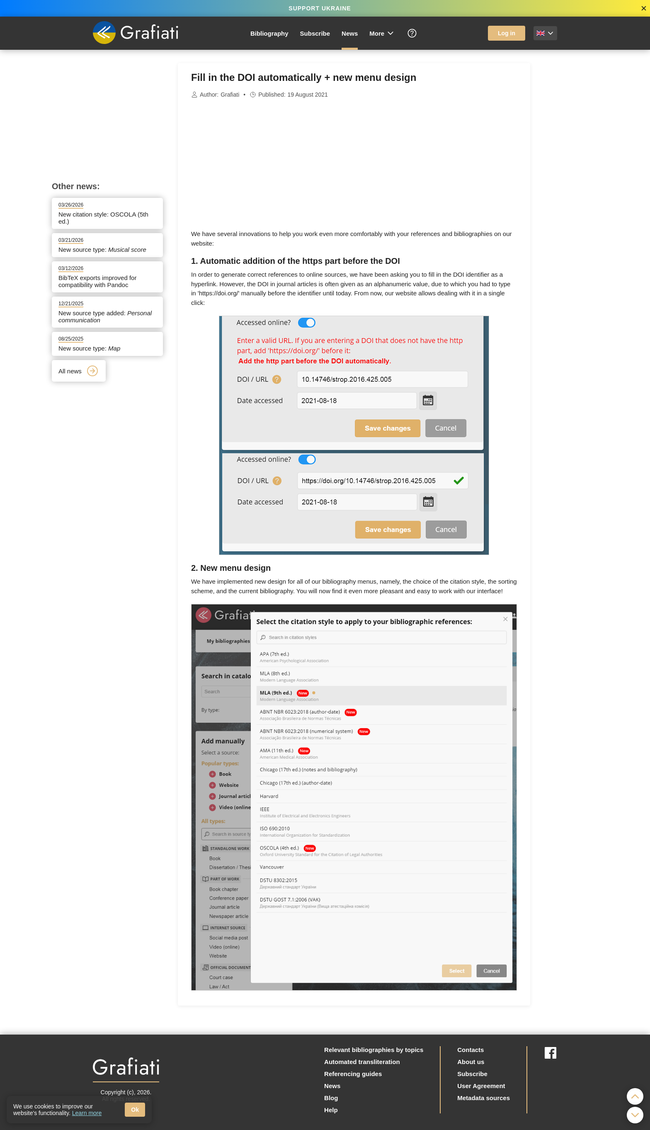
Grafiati (230, 94)
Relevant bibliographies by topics (373, 1049)
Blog (331, 1097)
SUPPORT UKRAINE (320, 8)
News (350, 33)
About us (470, 1061)
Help (331, 1109)
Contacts (470, 1049)
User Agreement (481, 1085)
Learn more (87, 1113)
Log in (506, 33)
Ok (135, 1109)
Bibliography (269, 33)
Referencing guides (353, 1073)
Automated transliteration (362, 1061)
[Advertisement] (571, 187)
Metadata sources (483, 1097)
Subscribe (315, 33)
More (382, 33)
